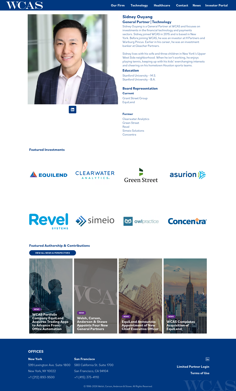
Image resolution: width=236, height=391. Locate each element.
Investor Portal (216, 5)
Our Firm (118, 5)
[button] (32, 294)
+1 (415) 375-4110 (86, 377)
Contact (182, 5)
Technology (140, 5)
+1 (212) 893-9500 (41, 377)
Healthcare (163, 5)
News (197, 5)
